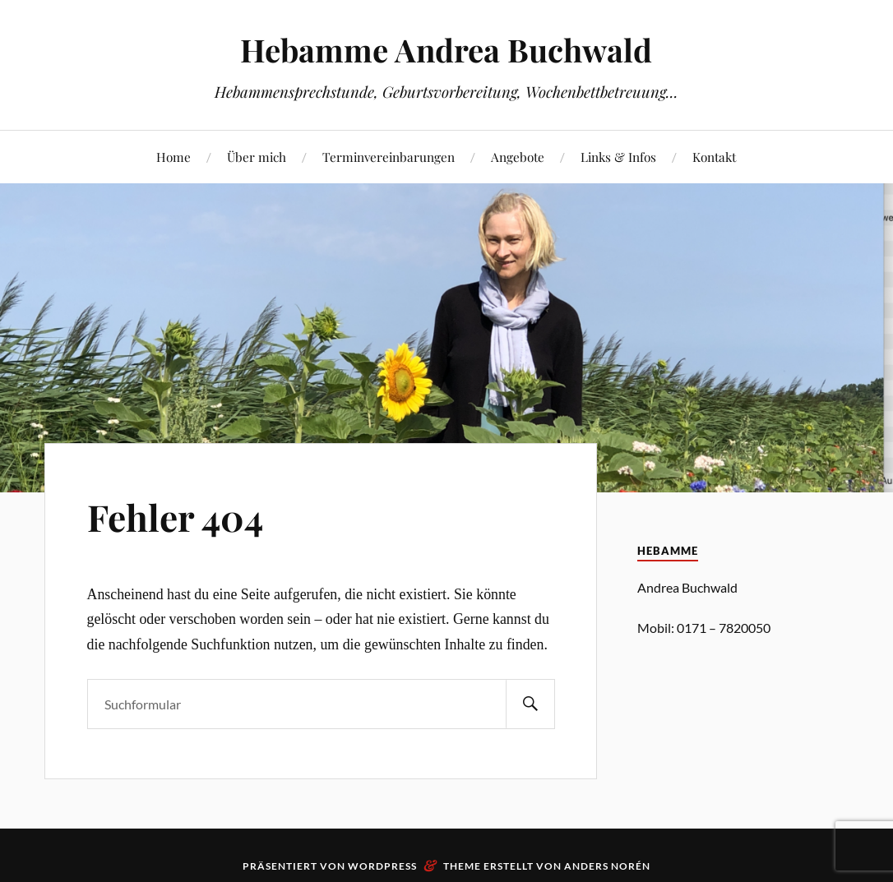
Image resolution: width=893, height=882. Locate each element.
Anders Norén (607, 866)
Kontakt (714, 156)
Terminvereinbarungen (388, 156)
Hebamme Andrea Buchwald (446, 50)
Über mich (256, 156)
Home (173, 156)
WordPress (382, 866)
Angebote (517, 156)
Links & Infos (618, 156)
